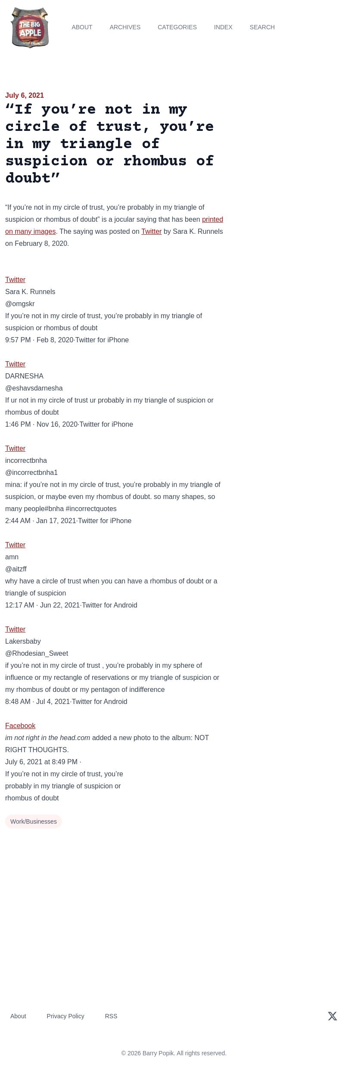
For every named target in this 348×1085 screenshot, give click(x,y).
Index (223, 27)
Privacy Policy (65, 1016)
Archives (125, 27)
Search (262, 27)
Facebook (20, 725)
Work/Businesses (33, 821)
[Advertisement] (290, 139)
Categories (177, 27)
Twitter (151, 231)
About (81, 27)
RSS (111, 1016)
